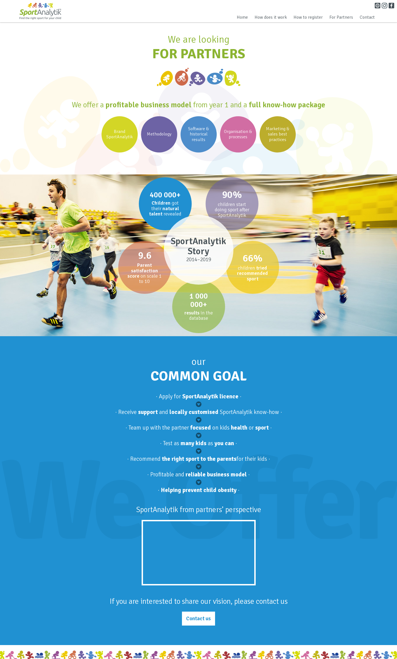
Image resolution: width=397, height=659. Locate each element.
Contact (367, 17)
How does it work (271, 17)
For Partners (341, 17)
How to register (308, 17)
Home (242, 17)
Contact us (198, 618)
